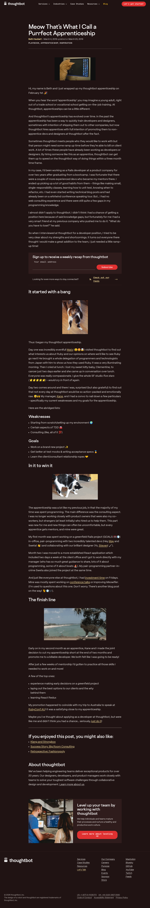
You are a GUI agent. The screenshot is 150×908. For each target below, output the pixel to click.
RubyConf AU (36, 709)
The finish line (42, 599)
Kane (60, 396)
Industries (60, 4)
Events (104, 873)
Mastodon (130, 859)
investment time (95, 578)
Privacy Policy (122, 898)
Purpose (105, 866)
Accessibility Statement (104, 898)
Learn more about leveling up (97, 835)
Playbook (33, 43)
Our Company (108, 859)
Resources (93, 4)
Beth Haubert (35, 39)
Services (44, 4)
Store (104, 880)
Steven (103, 545)
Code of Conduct (84, 898)
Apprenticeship (49, 43)
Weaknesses (39, 416)
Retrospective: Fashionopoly (48, 751)
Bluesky (129, 863)
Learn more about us (71, 784)
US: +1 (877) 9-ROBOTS (87, 895)
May (111, 541)
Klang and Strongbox (43, 742)
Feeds (129, 877)
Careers (105, 863)
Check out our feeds (99, 279)
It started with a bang (49, 291)
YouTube (130, 870)
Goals (33, 440)
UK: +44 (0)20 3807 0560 (109, 895)
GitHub (129, 866)
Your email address (45, 262)
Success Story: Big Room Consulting (52, 746)
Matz (70, 350)
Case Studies (77, 4)
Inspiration (66, 43)
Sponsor (105, 877)
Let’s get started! (134, 4)
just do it (96, 721)
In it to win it (40, 465)
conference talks (80, 582)
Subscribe (107, 267)
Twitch (129, 873)
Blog (105, 4)
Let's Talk (81, 870)
